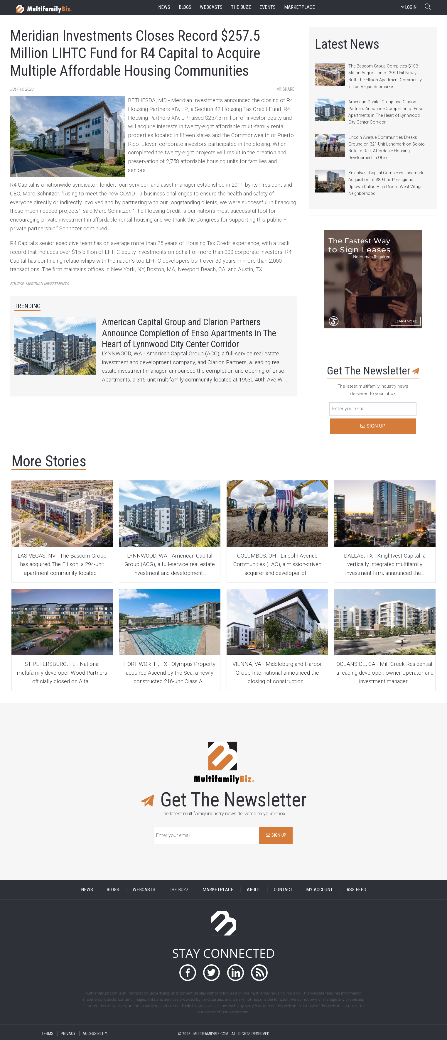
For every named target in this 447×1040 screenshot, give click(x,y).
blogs (185, 7)
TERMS (47, 1033)
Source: (39, 283)
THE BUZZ (179, 889)
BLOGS (113, 889)
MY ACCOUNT (319, 889)
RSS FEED (356, 889)
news (164, 7)
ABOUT (253, 889)
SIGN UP (276, 835)
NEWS (87, 889)
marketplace (299, 7)
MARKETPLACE (218, 889)
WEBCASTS (144, 889)
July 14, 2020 (21, 89)
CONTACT (283, 889)
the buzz (241, 7)
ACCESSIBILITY (94, 1033)
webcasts (211, 7)
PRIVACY (68, 1033)
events (267, 7)
